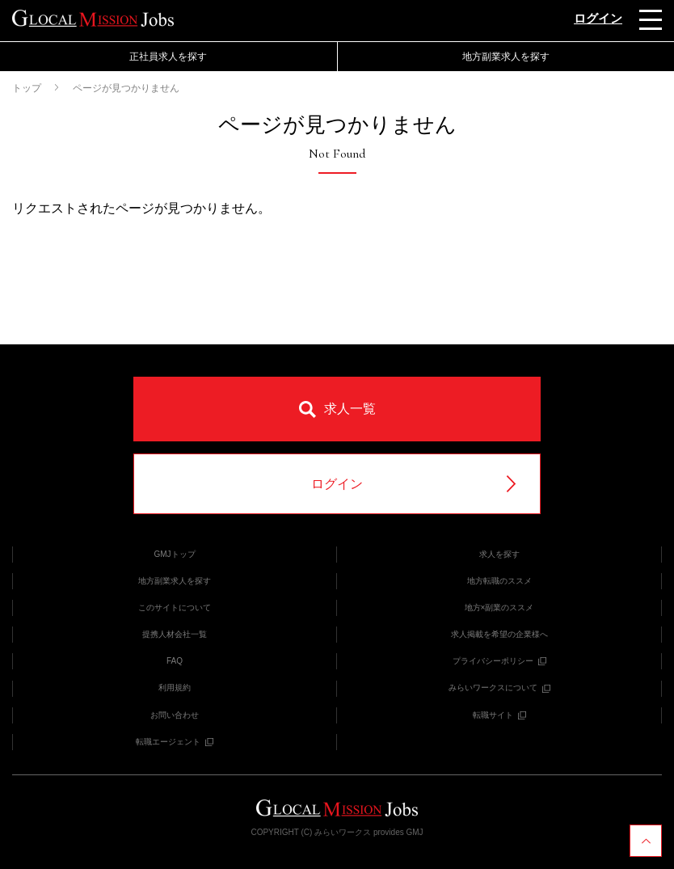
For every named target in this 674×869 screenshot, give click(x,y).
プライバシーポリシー (499, 660)
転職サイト (499, 715)
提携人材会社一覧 (174, 634)
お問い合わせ (174, 715)
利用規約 (174, 687)
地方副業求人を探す (506, 56)
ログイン (598, 18)
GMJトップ (174, 554)
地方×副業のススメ (499, 607)
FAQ (174, 660)
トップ (26, 88)
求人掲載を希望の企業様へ (499, 634)
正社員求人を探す (168, 56)
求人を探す (499, 554)
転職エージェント (174, 741)
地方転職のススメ (499, 580)
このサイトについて (174, 607)
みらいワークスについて (499, 687)
